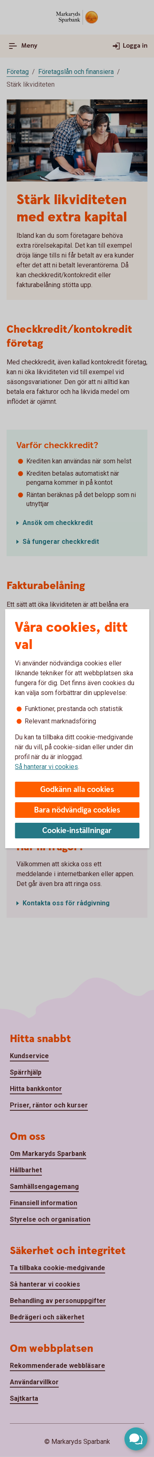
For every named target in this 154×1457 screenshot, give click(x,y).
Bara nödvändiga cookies (77, 810)
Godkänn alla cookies (77, 790)
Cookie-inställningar (77, 831)
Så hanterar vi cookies (46, 767)
